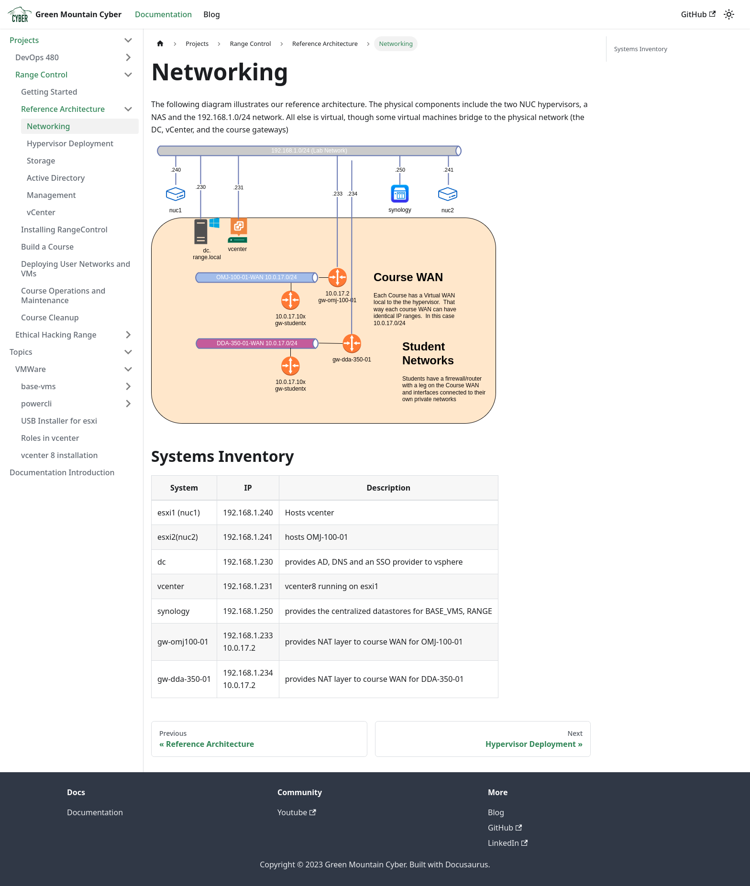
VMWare (30, 369)
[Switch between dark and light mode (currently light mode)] (729, 14)
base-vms (38, 386)
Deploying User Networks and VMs (75, 269)
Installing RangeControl (64, 229)
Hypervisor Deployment (70, 143)
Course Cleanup (50, 317)
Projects (24, 40)
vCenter (41, 212)
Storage (41, 160)
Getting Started (49, 92)
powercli (36, 403)
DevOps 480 (37, 57)
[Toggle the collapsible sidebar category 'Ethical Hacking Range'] (128, 334)
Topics (21, 352)
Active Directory (56, 178)
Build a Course (47, 246)
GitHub (698, 14)
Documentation (163, 14)
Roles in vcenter (50, 438)
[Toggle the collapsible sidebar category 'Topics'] (128, 352)
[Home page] (160, 43)
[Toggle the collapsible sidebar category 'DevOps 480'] (128, 57)
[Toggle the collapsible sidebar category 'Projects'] (128, 40)
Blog (211, 14)
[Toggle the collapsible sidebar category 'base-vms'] (128, 386)
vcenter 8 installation (59, 455)
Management (51, 195)
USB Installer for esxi (59, 421)
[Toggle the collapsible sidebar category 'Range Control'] (128, 74)
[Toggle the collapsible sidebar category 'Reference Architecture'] (128, 109)
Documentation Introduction (62, 472)
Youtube (296, 812)
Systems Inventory (640, 48)
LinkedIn (508, 843)
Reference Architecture (63, 109)
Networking (48, 126)
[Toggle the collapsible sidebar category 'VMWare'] (128, 369)
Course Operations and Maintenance (63, 295)
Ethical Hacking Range (56, 334)
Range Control (41, 74)
